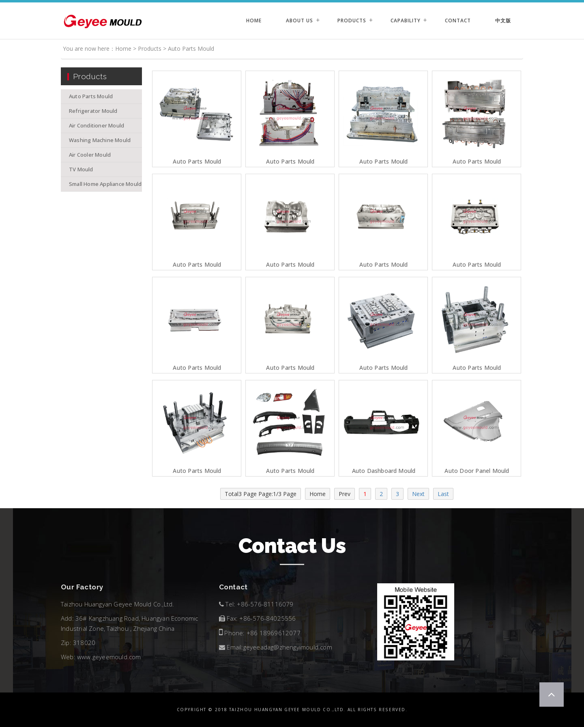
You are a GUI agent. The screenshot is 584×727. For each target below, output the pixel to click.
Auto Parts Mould (191, 48)
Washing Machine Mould (100, 140)
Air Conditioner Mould (96, 125)
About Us (299, 20)
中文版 (503, 20)
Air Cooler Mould (90, 154)
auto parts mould (290, 471)
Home (254, 20)
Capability (406, 20)
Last (443, 494)
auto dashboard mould (384, 471)
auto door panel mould (476, 471)
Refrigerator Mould (93, 110)
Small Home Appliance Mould (105, 184)
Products (351, 20)
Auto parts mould (197, 161)
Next (418, 494)
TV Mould (81, 169)
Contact (458, 20)
